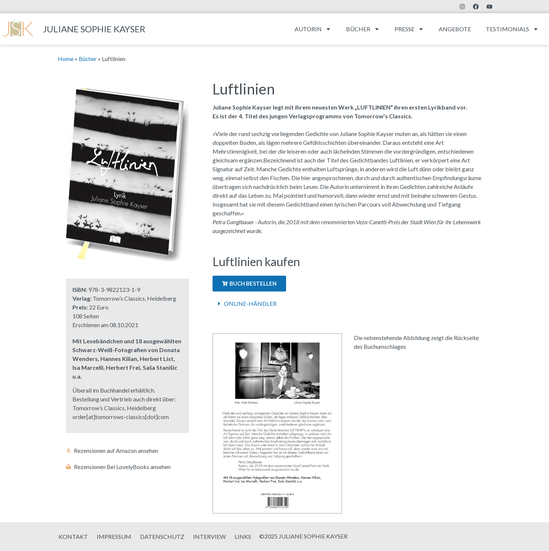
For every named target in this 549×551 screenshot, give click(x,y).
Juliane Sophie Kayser (94, 29)
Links (243, 536)
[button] (348, 303)
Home (66, 58)
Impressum (114, 536)
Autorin (313, 29)
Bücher (363, 29)
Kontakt (73, 536)
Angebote (455, 28)
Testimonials (512, 29)
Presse (409, 29)
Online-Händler (250, 303)
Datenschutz (162, 536)
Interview (209, 536)
